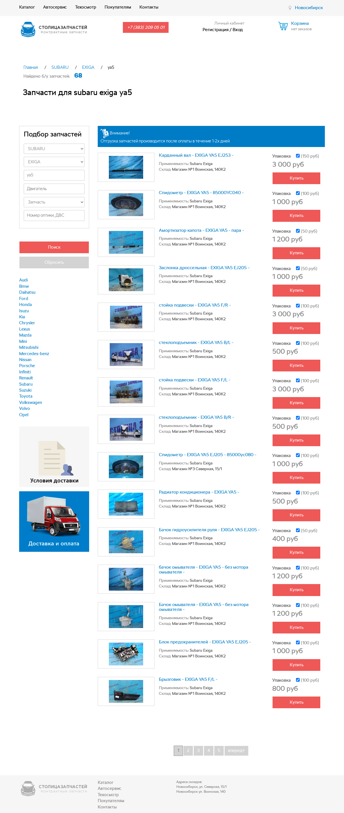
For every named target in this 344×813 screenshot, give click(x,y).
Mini (23, 341)
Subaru (26, 384)
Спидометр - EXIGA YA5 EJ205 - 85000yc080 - (207, 454)
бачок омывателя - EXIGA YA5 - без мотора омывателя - (203, 569)
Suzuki (25, 390)
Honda (25, 304)
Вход (238, 29)
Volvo (24, 408)
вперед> (236, 750)
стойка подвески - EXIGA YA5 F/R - (195, 305)
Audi (23, 280)
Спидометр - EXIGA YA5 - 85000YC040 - (201, 192)
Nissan (25, 359)
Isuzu (24, 310)
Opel (23, 414)
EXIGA (88, 67)
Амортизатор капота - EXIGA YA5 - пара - (201, 230)
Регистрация (216, 29)
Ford (23, 298)
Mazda (25, 335)
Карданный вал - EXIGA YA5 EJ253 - (196, 155)
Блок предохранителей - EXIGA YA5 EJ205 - (205, 642)
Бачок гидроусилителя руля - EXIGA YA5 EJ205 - (209, 529)
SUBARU (60, 67)
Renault (26, 378)
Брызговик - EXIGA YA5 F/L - (188, 679)
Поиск (54, 247)
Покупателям (118, 7)
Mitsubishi (28, 347)
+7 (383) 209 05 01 (145, 27)
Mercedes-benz (34, 353)
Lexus (24, 329)
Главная (30, 67)
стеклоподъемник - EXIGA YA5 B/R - (196, 417)
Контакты (148, 7)
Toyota (25, 396)
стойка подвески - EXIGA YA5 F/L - (194, 380)
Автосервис (55, 7)
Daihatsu (27, 292)
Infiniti (25, 372)
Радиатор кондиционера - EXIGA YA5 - (199, 492)
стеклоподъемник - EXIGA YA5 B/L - (196, 342)
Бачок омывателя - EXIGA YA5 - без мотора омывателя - (204, 607)
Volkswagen (30, 402)
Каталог (27, 7)
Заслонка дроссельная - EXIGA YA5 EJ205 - (204, 267)
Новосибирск (309, 7)
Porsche (27, 365)
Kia (22, 316)
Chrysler (27, 322)
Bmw (24, 286)
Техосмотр (85, 7)
